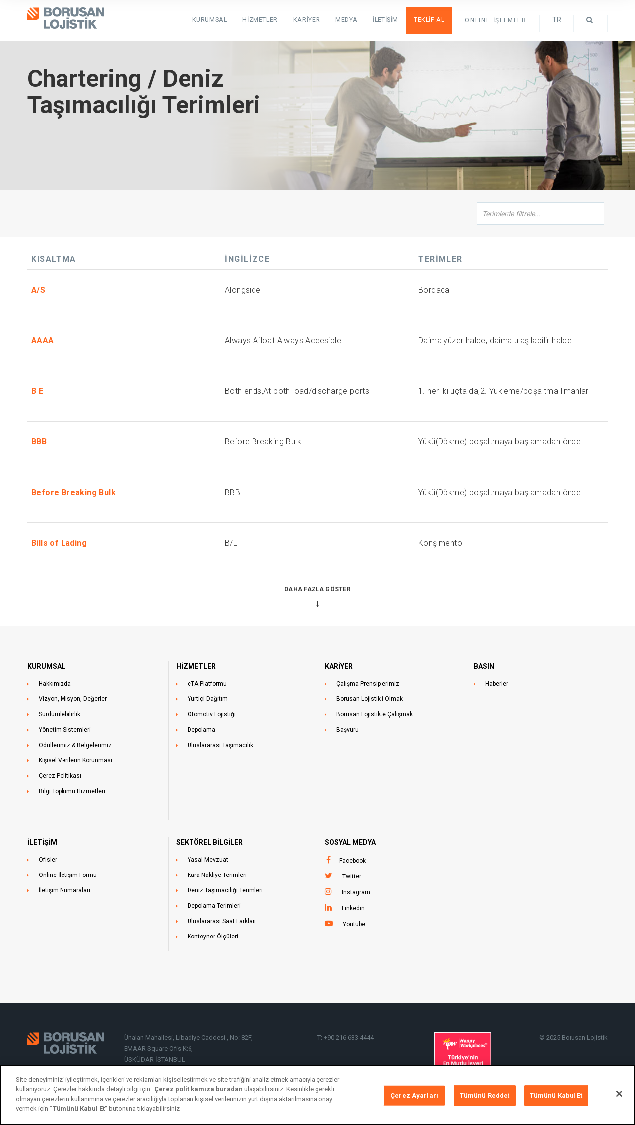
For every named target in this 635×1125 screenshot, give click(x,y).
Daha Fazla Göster (317, 589)
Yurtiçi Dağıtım (208, 698)
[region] (317, 1095)
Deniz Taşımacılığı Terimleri (225, 890)
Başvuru (347, 729)
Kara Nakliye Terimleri (217, 875)
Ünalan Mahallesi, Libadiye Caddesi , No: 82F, (189, 1037)
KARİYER (339, 666)
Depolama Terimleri (214, 905)
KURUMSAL (218, 19)
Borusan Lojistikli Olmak (369, 698)
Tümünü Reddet (485, 1095)
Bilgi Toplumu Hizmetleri (72, 791)
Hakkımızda (55, 683)
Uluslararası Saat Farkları (222, 921)
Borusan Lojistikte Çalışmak (374, 714)
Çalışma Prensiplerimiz (367, 683)
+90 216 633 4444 (349, 1037)
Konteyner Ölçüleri (213, 936)
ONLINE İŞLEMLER (496, 20)
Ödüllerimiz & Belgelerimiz (75, 745)
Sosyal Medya (350, 842)
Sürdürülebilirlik (59, 714)
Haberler (496, 683)
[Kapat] (619, 1094)
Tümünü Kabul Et (556, 1095)
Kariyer (312, 19)
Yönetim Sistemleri (65, 729)
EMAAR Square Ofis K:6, (158, 1048)
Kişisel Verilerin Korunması (75, 760)
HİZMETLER (267, 19)
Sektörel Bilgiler (209, 842)
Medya (350, 19)
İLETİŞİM (42, 842)
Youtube (354, 924)
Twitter (351, 876)
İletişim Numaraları (64, 890)
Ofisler (48, 859)
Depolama (201, 729)
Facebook (352, 860)
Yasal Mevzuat (208, 859)
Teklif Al (430, 19)
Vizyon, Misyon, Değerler (73, 698)
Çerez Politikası (60, 775)
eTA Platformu (207, 683)
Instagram (356, 892)
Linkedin (353, 908)
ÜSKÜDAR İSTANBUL (154, 1059)
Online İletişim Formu (68, 875)
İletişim (388, 19)
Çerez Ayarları (414, 1095)
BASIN (484, 666)
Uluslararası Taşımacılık (220, 745)
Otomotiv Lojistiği (212, 714)
